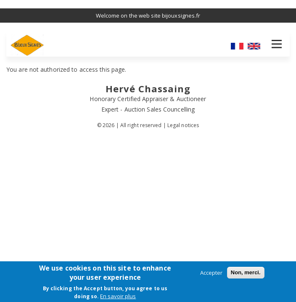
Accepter (211, 272)
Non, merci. (246, 272)
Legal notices (183, 125)
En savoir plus (118, 296)
